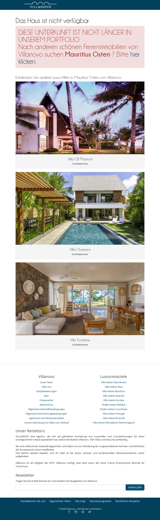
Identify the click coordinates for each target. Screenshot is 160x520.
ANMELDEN (135, 487)
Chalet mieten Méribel (113, 404)
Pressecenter (46, 400)
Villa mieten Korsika (113, 400)
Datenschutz (46, 404)
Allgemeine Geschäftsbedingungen (46, 409)
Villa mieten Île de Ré (114, 418)
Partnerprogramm (100, 501)
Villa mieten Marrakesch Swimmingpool (114, 422)
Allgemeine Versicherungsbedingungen (46, 413)
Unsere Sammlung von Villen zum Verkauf (46, 422)
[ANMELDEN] (71, 487)
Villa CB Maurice (80, 159)
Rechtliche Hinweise (127, 501)
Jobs (46, 395)
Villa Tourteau (80, 340)
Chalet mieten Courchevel (113, 409)
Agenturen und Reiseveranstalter (46, 418)
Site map (80, 501)
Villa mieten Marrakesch (113, 382)
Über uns (46, 386)
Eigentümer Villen (60, 501)
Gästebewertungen (46, 391)
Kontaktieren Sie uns (33, 501)
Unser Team (46, 382)
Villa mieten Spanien (113, 395)
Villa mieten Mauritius (113, 391)
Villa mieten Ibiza (114, 386)
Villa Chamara (80, 249)
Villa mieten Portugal (114, 413)
